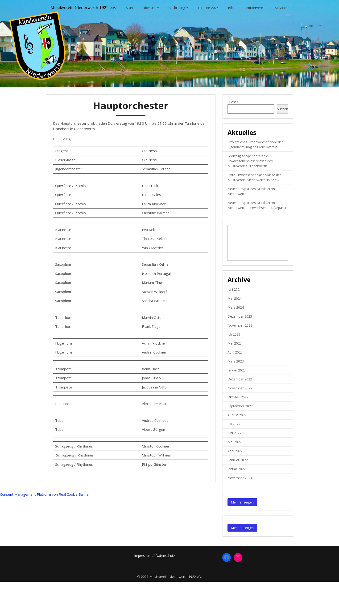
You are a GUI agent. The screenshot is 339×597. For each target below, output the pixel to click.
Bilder (232, 23)
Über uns (149, 23)
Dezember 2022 (239, 394)
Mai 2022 (234, 457)
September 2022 (240, 421)
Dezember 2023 (239, 331)
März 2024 (235, 322)
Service (280, 23)
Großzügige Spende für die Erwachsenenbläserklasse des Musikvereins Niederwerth (250, 176)
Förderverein (255, 23)
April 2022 (235, 466)
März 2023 (235, 376)
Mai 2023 (234, 358)
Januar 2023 (236, 385)
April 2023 (235, 367)
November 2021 (239, 493)
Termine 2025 (208, 23)
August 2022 (237, 430)
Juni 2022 (234, 448)
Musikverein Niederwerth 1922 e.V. (89, 7)
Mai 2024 (234, 313)
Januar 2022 (236, 484)
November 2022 (239, 403)
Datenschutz (165, 571)
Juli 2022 (233, 439)
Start (129, 23)
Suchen (233, 117)
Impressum (142, 571)
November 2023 (239, 340)
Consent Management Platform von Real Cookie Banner (45, 509)
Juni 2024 (234, 305)
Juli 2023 (233, 349)
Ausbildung (177, 23)
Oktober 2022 (237, 412)
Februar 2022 (237, 475)
